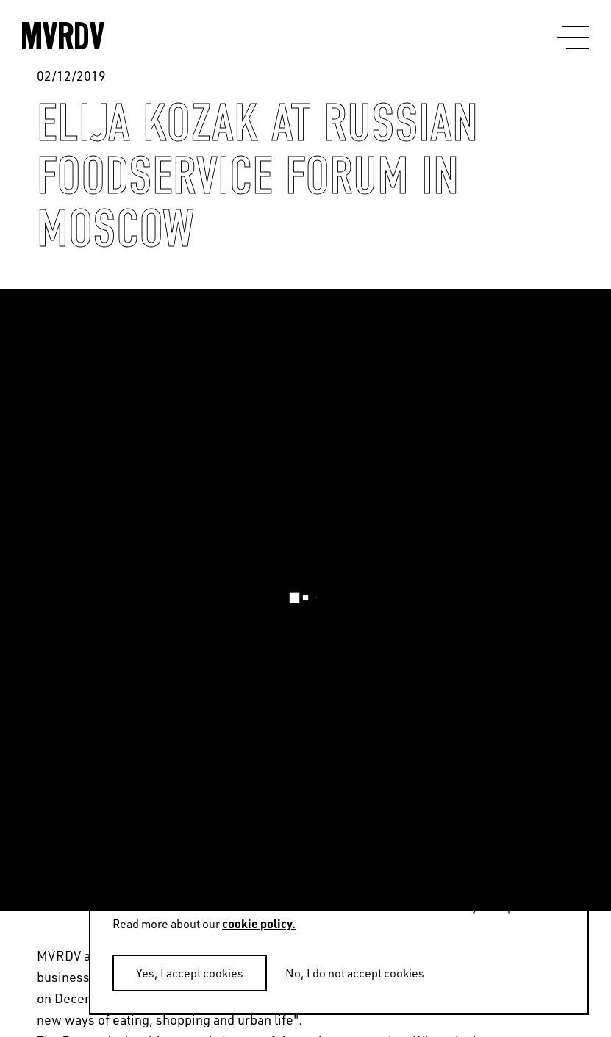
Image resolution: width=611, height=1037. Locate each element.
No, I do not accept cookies (354, 973)
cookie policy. (259, 923)
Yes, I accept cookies (189, 973)
